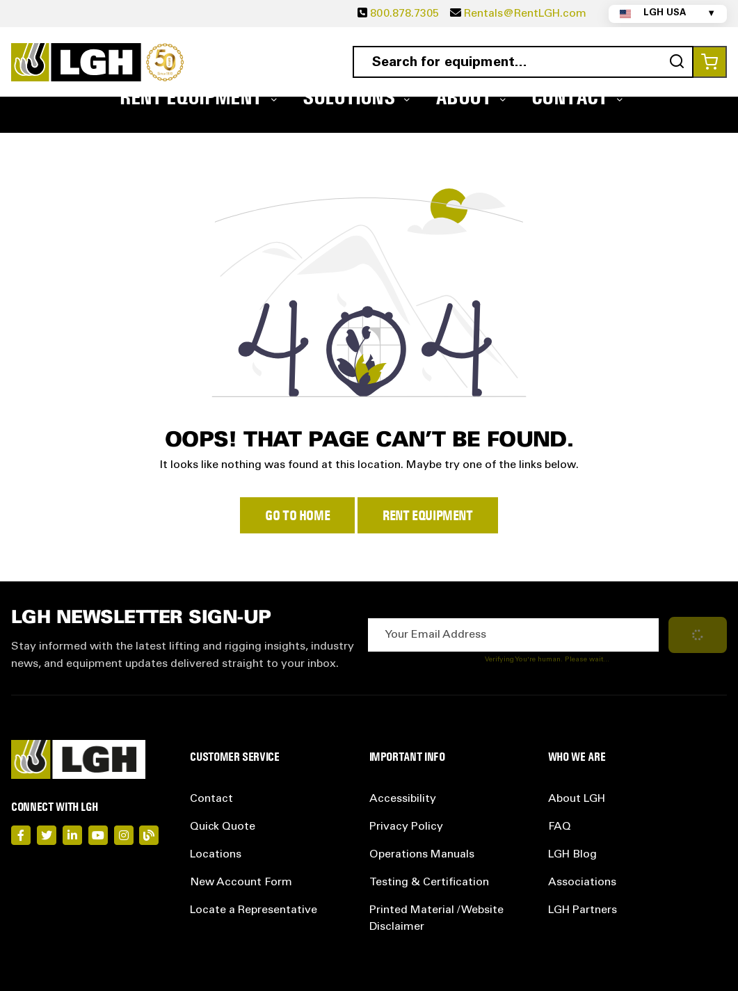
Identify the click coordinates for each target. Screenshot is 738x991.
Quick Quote (222, 826)
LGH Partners (582, 910)
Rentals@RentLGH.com (525, 13)
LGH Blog (572, 854)
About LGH (576, 799)
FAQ (559, 826)
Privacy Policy (406, 826)
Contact (211, 799)
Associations (582, 882)
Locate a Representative (253, 910)
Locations (215, 854)
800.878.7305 (404, 13)
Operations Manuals (421, 854)
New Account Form (241, 882)
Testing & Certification (429, 882)
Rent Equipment (427, 515)
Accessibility (402, 799)
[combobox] (523, 62)
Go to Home (297, 515)
